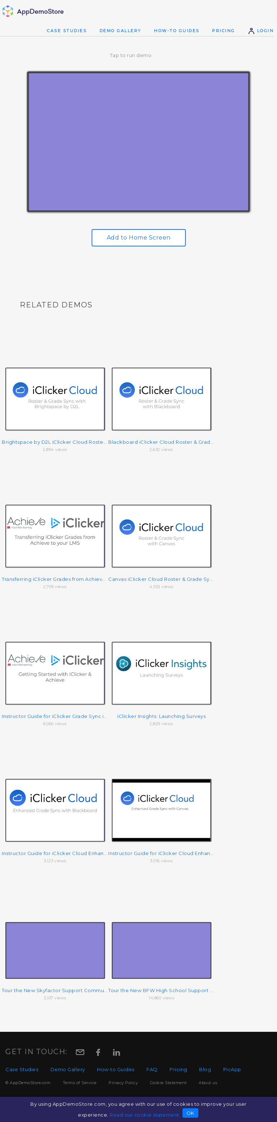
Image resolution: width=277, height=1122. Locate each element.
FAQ (152, 1069)
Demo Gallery (120, 30)
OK (190, 1113)
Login (261, 30)
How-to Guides (176, 30)
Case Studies (67, 30)
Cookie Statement (168, 1082)
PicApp (232, 1069)
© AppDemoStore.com (27, 1082)
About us (208, 1082)
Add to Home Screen (139, 237)
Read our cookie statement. (145, 1115)
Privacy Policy (123, 1082)
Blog (205, 1069)
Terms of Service (80, 1082)
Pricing (223, 30)
